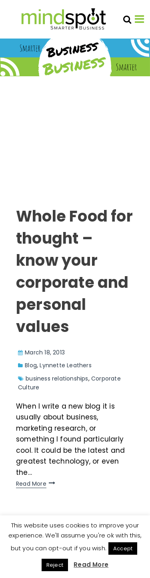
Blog (31, 365)
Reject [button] (54, 565)
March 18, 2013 (45, 352)
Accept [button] (122, 548)
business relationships (57, 378)
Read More (31, 484)
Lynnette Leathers (65, 365)
